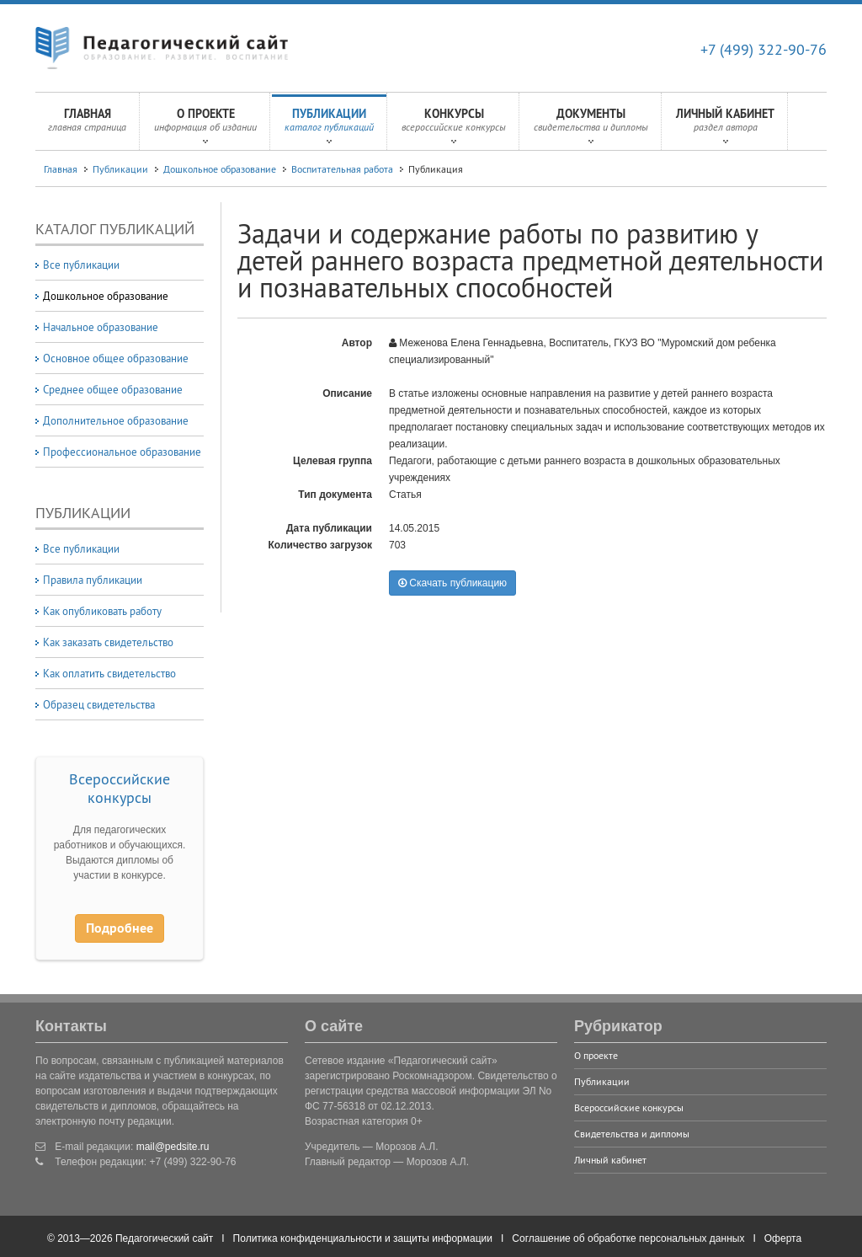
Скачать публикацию (452, 583)
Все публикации (81, 264)
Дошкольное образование (219, 169)
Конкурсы (454, 124)
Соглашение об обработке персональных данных (628, 1238)
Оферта (782, 1238)
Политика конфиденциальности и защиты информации (362, 1238)
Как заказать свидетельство (108, 642)
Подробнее (119, 928)
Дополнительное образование (116, 420)
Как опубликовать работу (102, 611)
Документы (591, 124)
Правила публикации (92, 579)
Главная (87, 124)
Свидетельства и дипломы (631, 1133)
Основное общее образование (116, 358)
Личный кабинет (725, 124)
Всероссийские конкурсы (119, 788)
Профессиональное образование (122, 451)
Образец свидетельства (99, 704)
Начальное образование (100, 327)
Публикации (329, 124)
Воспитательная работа (342, 169)
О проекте (205, 124)
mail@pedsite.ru (173, 1147)
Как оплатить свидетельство (109, 673)
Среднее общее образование (113, 389)
